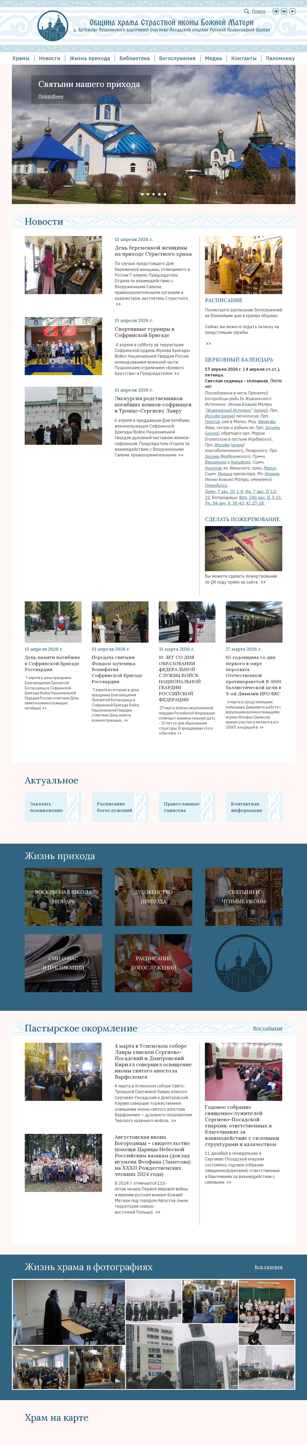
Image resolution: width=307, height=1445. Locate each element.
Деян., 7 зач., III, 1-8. (224, 491)
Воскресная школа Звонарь (63, 897)
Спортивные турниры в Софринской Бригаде (144, 332)
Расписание (223, 300)
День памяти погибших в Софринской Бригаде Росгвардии (52, 663)
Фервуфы (267, 421)
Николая (213, 468)
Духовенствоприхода (153, 897)
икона (261, 410)
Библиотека (134, 58)
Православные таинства (182, 807)
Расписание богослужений (114, 807)
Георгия (212, 421)
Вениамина (215, 462)
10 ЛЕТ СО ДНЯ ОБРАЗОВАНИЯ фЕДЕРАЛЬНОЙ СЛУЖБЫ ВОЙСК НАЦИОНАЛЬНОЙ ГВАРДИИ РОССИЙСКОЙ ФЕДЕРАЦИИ (180, 678)
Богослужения (177, 58)
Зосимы (272, 427)
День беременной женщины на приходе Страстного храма (153, 251)
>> (118, 303)
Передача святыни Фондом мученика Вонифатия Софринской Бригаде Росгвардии (117, 669)
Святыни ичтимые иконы (244, 897)
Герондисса (216, 485)
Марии (270, 468)
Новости (49, 58)
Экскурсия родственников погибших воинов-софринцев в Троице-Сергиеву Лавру (153, 404)
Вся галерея (269, 1267)
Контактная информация (246, 807)
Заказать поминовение (46, 807)
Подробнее (50, 96)
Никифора (241, 462)
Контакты (244, 58)
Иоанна (225, 473)
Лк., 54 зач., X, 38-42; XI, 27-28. (235, 503)
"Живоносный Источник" (229, 410)
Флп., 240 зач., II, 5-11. (260, 497)
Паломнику (280, 58)
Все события (268, 1028)
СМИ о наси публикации (63, 963)
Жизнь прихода (90, 58)
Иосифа (212, 415)
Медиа (213, 58)
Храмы (21, 58)
